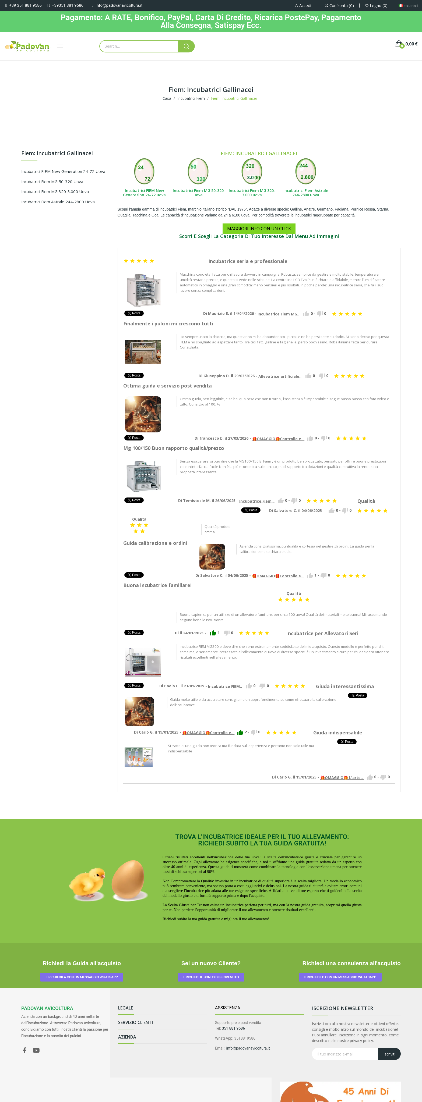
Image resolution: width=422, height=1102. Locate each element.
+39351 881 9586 (67, 5)
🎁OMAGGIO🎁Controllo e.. (278, 438)
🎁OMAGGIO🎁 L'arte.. (342, 777)
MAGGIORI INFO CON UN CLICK (259, 229)
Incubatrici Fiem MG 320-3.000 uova (55, 191)
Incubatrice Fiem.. (257, 500)
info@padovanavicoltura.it (119, 5)
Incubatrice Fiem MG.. (279, 314)
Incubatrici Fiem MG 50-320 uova (52, 181)
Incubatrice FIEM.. (225, 686)
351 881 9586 (233, 1028)
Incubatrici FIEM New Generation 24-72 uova (63, 171)
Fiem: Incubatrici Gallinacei (57, 154)
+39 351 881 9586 (25, 5)
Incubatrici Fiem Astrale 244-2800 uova (58, 201)
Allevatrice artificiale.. (280, 376)
